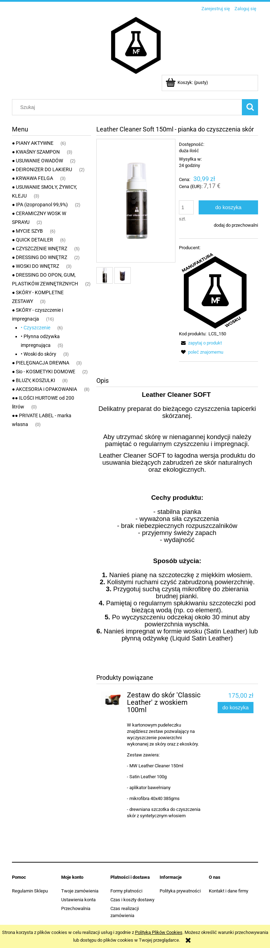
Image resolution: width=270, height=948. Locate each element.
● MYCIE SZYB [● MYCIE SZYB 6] (27, 231)
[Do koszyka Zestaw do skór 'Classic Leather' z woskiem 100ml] (235, 708)
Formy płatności (126, 891)
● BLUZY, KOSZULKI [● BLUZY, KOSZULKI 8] (33, 380)
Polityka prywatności (180, 891)
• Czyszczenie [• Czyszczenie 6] (35, 327)
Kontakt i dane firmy (228, 891)
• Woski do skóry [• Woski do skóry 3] (38, 354)
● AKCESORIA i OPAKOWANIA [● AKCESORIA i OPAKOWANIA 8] (44, 389)
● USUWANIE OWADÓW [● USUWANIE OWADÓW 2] (37, 160)
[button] (200, 343)
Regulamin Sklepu (30, 891)
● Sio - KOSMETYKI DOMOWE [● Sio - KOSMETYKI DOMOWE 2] (43, 371)
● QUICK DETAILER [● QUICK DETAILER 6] (32, 240)
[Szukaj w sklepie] (128, 107)
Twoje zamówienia (79, 891)
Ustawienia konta (78, 899)
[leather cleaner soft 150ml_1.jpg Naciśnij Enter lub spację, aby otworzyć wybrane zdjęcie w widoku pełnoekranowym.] (136, 201)
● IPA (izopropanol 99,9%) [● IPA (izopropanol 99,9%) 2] (40, 204)
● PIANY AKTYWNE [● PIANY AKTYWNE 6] (32, 143)
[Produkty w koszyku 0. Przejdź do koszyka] (187, 82)
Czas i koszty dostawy (132, 899)
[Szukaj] (250, 107)
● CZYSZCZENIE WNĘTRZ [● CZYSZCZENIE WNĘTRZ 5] (39, 248)
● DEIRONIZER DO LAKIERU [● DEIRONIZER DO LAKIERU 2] (42, 169)
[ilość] (186, 207)
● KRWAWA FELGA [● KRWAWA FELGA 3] (32, 178)
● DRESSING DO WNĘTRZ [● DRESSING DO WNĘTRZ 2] (39, 257)
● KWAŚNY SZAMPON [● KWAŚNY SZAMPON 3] (36, 152)
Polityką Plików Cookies (158, 932)
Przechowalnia (75, 908)
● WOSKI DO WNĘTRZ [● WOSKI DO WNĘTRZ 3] (35, 266)
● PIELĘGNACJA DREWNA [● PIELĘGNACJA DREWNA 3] (40, 363)
